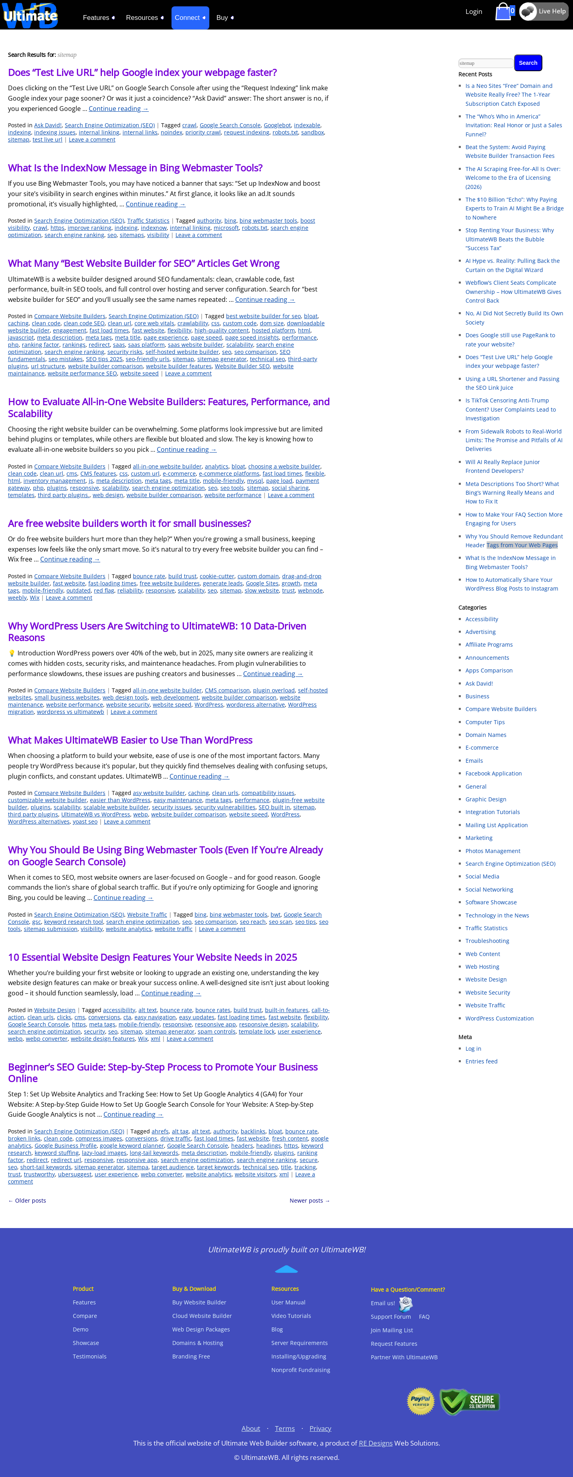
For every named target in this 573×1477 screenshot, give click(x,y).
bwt (276, 914)
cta (127, 1017)
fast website (148, 330)
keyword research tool (73, 921)
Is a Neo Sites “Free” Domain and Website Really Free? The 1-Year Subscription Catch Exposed (509, 94)
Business (477, 696)
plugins (57, 488)
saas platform (146, 344)
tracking (305, 1167)
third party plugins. (64, 495)
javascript (21, 337)
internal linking (99, 132)
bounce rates (212, 1010)
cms (71, 473)
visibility (158, 235)
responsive (84, 488)
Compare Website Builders (69, 316)
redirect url (66, 1160)
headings (268, 1145)
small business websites (67, 697)
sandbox (312, 132)
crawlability (192, 323)
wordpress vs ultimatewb (70, 711)
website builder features (179, 366)
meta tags (99, 337)
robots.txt (285, 132)
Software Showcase (491, 902)
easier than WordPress (120, 800)
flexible (314, 473)
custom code (240, 323)
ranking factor (40, 344)
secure (309, 1160)
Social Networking (489, 889)
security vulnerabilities (225, 807)
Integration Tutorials (493, 812)
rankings (74, 344)
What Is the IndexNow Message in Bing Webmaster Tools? (135, 167)
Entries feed (482, 1061)
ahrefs (160, 1131)
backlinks (253, 1131)
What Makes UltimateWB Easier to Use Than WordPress (130, 739)
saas (119, 344)
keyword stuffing (57, 1152)
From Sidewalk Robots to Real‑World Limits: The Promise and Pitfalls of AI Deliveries (514, 440)
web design (108, 495)
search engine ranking (74, 235)
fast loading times (241, 1017)
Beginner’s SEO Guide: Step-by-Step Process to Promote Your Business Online (163, 1072)
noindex (171, 132)
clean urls (225, 793)
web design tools (125, 697)
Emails (474, 760)
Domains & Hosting (197, 1343)
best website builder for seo (263, 316)
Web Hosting (482, 966)
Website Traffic (147, 914)
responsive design (263, 1024)
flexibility (179, 330)
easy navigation (155, 1017)
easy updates (196, 1017)
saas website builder (195, 344)
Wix (34, 597)
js (91, 480)
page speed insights (252, 337)
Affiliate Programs (489, 644)
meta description (59, 337)
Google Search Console (230, 125)
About (251, 1428)
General (476, 786)
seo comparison (255, 352)
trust (288, 590)
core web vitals (154, 323)
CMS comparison (227, 690)
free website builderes (170, 583)
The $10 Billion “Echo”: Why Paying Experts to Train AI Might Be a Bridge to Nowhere (515, 208)
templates (21, 495)
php (13, 344)
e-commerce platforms (229, 473)
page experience (166, 337)
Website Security (488, 992)
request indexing (246, 132)
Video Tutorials (291, 1316)
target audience (173, 1167)
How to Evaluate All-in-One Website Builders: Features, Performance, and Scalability (169, 407)
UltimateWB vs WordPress (95, 814)
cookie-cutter (217, 576)
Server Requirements (299, 1343)
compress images (99, 1138)
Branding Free (191, 1356)
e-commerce (179, 473)
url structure (48, 366)
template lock (257, 1031)
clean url (119, 323)
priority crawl (203, 132)
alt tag (180, 1131)
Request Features (394, 1343)
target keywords (218, 1167)
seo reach (253, 921)
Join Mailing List (392, 1330)
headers (242, 1145)
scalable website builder (116, 807)
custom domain (258, 576)
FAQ (424, 1316)
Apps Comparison (489, 670)
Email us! (383, 1303)
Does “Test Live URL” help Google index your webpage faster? (142, 72)
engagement (69, 330)
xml (155, 1038)
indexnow (154, 227)
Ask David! (48, 125)
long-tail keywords (154, 1152)
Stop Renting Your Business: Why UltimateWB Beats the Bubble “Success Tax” (510, 239)
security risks (124, 352)
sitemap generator (222, 359)
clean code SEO (84, 323)
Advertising (481, 631)
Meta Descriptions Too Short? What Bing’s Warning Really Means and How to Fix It (512, 492)
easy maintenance (178, 800)
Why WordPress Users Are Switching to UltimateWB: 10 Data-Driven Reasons (157, 631)
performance (299, 337)
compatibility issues (268, 793)
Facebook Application (494, 773)
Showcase (86, 1343)
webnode (310, 590)
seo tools (232, 488)
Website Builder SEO (242, 366)
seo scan (280, 921)
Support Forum (391, 1316)
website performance (233, 495)
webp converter (47, 1038)
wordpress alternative (255, 704)
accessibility (119, 1010)
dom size (272, 323)
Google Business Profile (66, 1145)
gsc (36, 921)
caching (18, 323)
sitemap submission (51, 929)
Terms (285, 1428)
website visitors (255, 1174)
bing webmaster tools (268, 220)
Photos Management (493, 851)
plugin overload (274, 690)
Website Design (55, 1010)
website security (128, 704)
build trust (182, 576)
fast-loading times (112, 583)
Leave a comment (92, 139)
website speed (139, 373)
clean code (46, 323)
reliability (129, 590)
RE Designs (376, 1443)
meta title (127, 337)
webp (140, 814)
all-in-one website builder (167, 466)
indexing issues (55, 132)
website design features (103, 1038)
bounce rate (149, 576)
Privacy (320, 1428)
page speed (206, 337)
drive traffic (175, 1138)
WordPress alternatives (39, 821)
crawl (189, 125)
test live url (47, 139)
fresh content (290, 1138)
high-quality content (222, 330)
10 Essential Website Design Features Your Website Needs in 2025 (152, 957)
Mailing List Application (497, 825)
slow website (262, 590)
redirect (99, 344)
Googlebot (277, 125)
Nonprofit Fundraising (300, 1370)
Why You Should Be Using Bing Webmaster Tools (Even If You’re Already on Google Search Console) (165, 855)
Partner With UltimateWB (404, 1357)
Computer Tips (485, 722)
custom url (145, 473)
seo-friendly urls (148, 359)
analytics (216, 466)
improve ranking (89, 227)
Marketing (479, 838)
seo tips (305, 921)
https (57, 227)
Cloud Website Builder (202, 1316)
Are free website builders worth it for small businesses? (129, 523)
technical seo (267, 359)
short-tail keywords (45, 1167)
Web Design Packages (201, 1329)
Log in (473, 1048)
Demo (80, 1329)
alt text (147, 1010)
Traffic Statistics (148, 220)
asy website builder (159, 793)
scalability (239, 344)
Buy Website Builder (199, 1302)
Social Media (482, 876)
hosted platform (273, 330)
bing (230, 220)
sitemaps (132, 235)
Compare (85, 1316)
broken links (24, 1138)
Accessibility (482, 619)
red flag (104, 590)
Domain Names (486, 734)
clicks (64, 1017)
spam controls (217, 1031)
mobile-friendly (223, 480)
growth (291, 583)
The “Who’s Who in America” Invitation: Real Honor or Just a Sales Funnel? (514, 125)
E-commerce (482, 747)
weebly (17, 597)
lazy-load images (104, 1152)
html (304, 330)
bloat (311, 316)
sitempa (137, 1167)
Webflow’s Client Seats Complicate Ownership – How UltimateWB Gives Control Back (513, 291)
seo (112, 235)
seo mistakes (66, 359)
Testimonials (90, 1356)
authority (209, 220)
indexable (307, 125)
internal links (140, 132)
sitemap (18, 139)
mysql (255, 480)
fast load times (109, 330)
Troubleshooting (487, 941)
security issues (171, 807)
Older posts (27, 1200)
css (215, 323)
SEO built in (274, 807)
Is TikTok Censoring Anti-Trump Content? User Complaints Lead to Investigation (511, 409)
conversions (104, 1017)
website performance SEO (82, 373)
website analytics (129, 929)
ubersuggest (75, 1174)
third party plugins (33, 814)
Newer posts (310, 1200)
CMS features (98, 473)
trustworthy (39, 1174)
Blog (277, 1329)
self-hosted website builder (182, 352)
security (94, 1031)
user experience (299, 1031)
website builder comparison (105, 366)
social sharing (290, 488)
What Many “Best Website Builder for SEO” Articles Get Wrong (143, 263)
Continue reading (119, 108)
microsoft (226, 227)
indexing (19, 132)
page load (279, 480)
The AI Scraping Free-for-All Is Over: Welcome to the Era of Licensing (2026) (513, 177)
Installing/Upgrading (298, 1356)
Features (84, 1302)
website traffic (174, 929)
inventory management (54, 480)
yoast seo (85, 821)
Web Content (483, 954)
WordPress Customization (500, 1018)
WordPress (209, 704)
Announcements (487, 657)
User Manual (288, 1302)
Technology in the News (497, 915)
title (286, 1167)
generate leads (223, 583)
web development (175, 697)
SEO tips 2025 (104, 359)
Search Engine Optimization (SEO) (110, 125)
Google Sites (262, 583)
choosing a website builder (284, 466)
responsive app (215, 1024)
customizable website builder (47, 800)
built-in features (286, 1010)
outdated (78, 590)
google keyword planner (132, 1145)
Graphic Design (486, 799)
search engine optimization (168, 488)
